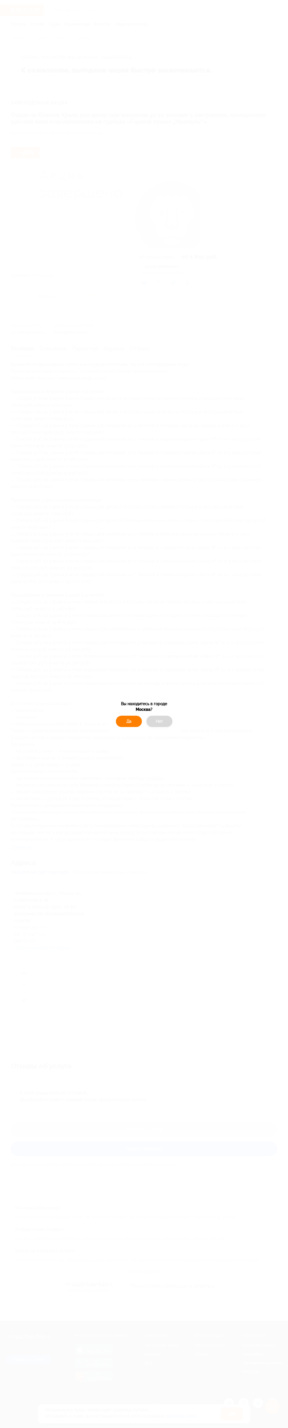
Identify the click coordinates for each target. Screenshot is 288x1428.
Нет (159, 721)
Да (128, 721)
